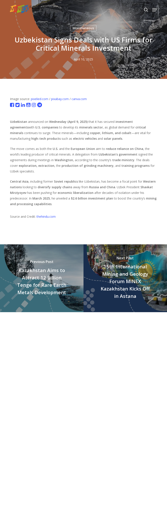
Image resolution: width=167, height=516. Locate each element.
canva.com (79, 99)
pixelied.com (39, 99)
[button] (154, 10)
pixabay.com (60, 99)
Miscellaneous (83, 28)
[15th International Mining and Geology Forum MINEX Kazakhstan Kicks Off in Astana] (125, 278)
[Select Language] (134, 9)
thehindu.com (46, 216)
